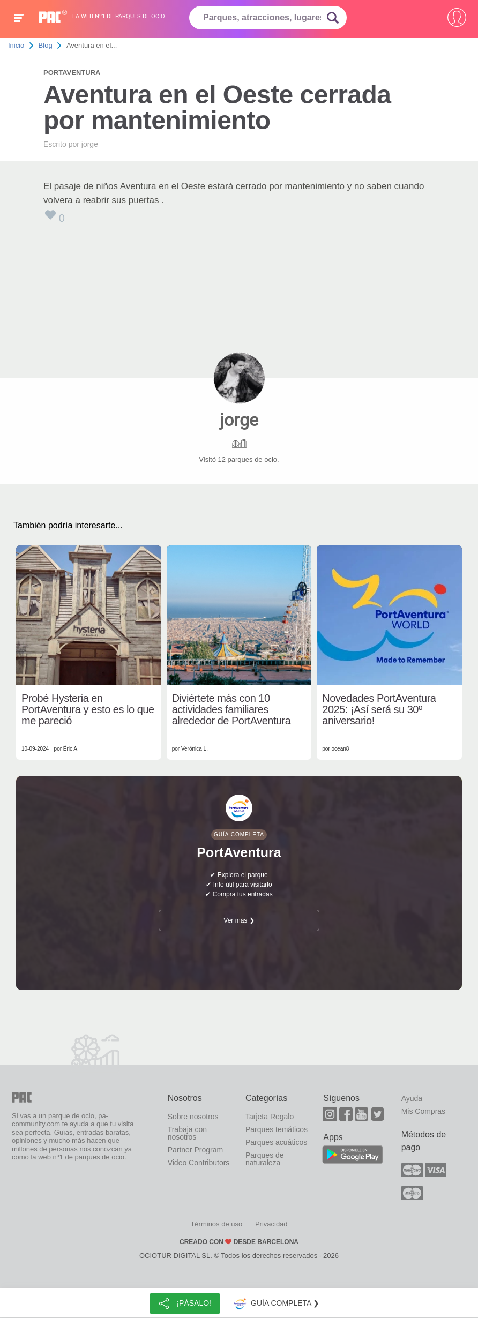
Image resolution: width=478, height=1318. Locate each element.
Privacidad (271, 1224)
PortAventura (71, 73)
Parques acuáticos (276, 1142)
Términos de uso (216, 1224)
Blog (46, 45)
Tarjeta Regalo (269, 1116)
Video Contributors (199, 1162)
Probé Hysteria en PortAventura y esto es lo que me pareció (87, 710)
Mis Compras (423, 1111)
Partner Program (195, 1149)
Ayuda (411, 1098)
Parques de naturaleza (264, 1159)
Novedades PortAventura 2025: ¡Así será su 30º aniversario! (379, 710)
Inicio (16, 45)
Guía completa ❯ (275, 1303)
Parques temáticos (276, 1129)
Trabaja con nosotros (187, 1133)
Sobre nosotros (193, 1116)
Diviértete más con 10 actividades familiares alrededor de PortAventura (231, 710)
